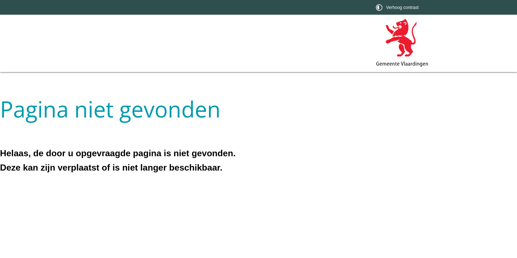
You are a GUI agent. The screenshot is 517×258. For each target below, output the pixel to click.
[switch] (398, 7)
